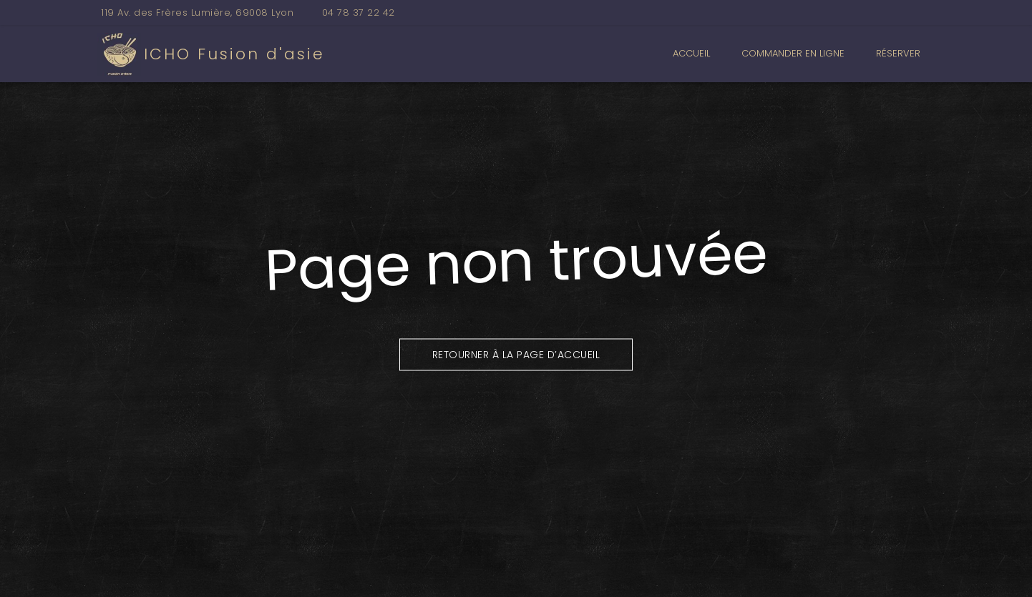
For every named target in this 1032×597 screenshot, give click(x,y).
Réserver (898, 53)
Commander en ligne (792, 53)
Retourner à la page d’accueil (516, 354)
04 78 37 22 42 (358, 12)
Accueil (691, 53)
